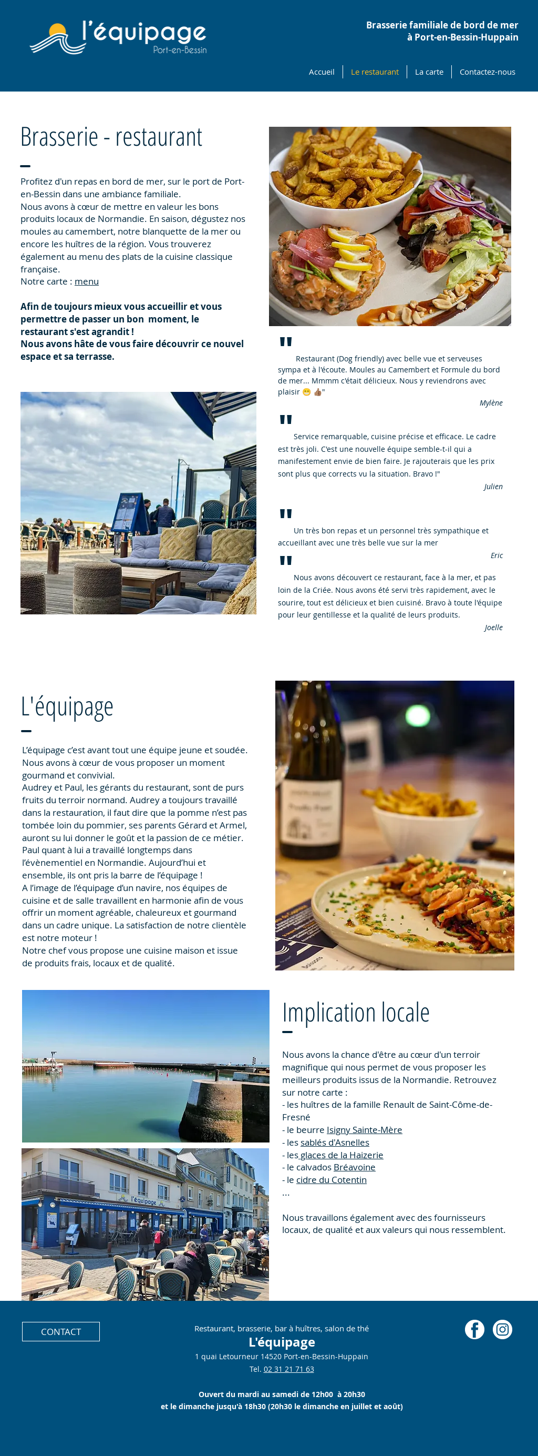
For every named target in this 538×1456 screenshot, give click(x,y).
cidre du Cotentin (331, 1180)
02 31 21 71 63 (289, 1369)
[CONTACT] (61, 1331)
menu (87, 281)
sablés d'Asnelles (335, 1142)
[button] (138, 503)
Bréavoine (355, 1167)
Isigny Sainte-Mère (364, 1130)
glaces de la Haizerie (341, 1155)
